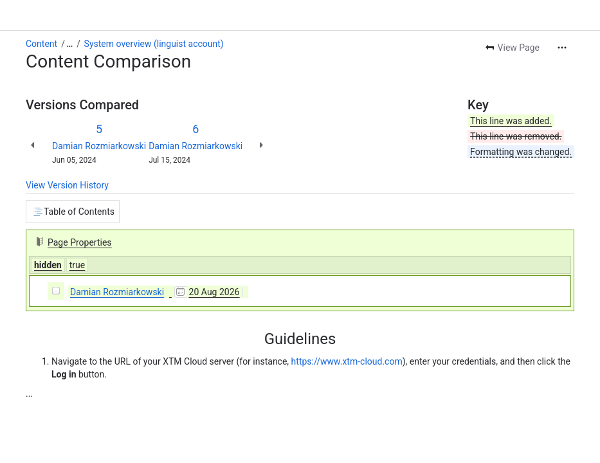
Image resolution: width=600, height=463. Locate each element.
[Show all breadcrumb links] (69, 43)
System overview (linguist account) (154, 44)
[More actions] (562, 47)
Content (41, 44)
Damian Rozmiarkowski (99, 146)
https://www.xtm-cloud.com (347, 361)
